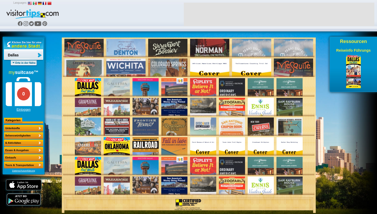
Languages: (20, 2)
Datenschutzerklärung (23, 170)
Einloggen (23, 109)
